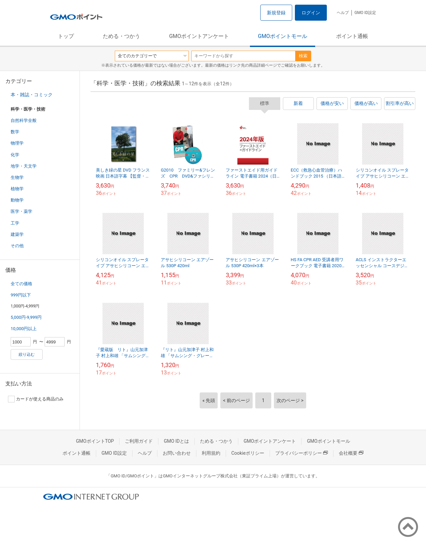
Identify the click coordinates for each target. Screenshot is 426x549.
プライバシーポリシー (301, 453)
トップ (66, 36)
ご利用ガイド (139, 441)
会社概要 (351, 453)
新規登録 (276, 12)
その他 (17, 245)
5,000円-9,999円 (26, 317)
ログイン (311, 12)
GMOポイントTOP (95, 441)
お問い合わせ (177, 453)
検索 (303, 55)
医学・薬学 (21, 211)
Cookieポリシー (247, 453)
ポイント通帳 (352, 36)
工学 (15, 223)
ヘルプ (343, 12)
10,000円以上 (24, 328)
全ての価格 (21, 283)
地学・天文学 (24, 166)
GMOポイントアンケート (199, 36)
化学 (15, 154)
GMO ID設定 (365, 12)
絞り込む (27, 354)
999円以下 (21, 294)
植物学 (17, 188)
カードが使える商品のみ (36, 399)
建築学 (17, 234)
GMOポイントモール (282, 36)
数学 (15, 131)
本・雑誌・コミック (32, 94)
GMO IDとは (176, 441)
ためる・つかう (121, 36)
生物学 (17, 177)
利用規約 (211, 453)
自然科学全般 (24, 120)
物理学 (17, 143)
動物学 (17, 200)
